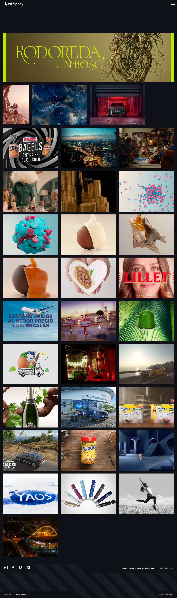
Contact (7, 595)
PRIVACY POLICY (22, 595)
